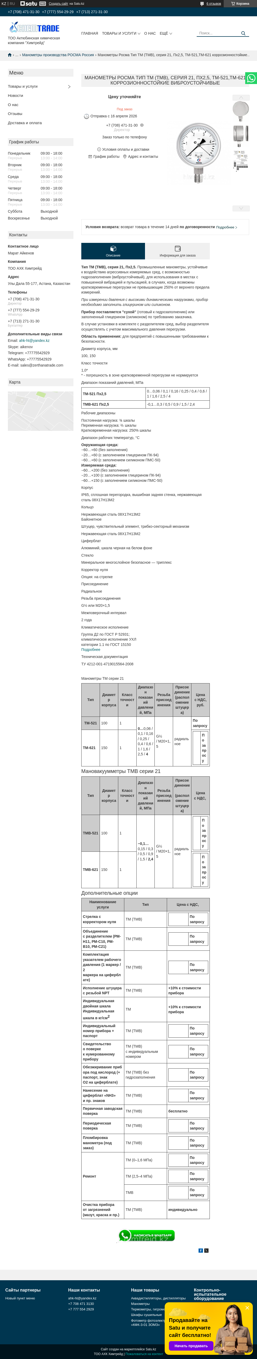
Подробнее (90, 649)
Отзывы (15, 113)
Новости (15, 95)
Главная (89, 33)
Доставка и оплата (25, 123)
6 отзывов (214, 4)
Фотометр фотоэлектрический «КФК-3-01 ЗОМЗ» (155, 1323)
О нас (150, 33)
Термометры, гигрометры (151, 1309)
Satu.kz (151, 1349)
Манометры (140, 1304)
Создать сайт (58, 4)
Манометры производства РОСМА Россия (58, 55)
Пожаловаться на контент (144, 1354)
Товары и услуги (119, 33)
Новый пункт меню (20, 1298)
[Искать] (243, 33)
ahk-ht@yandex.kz (34, 340)
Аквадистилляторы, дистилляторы (158, 1298)
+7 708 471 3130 (81, 1304)
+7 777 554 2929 (81, 1309)
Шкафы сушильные (146, 1315)
